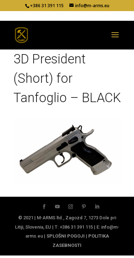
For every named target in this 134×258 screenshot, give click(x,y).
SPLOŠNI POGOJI (65, 236)
